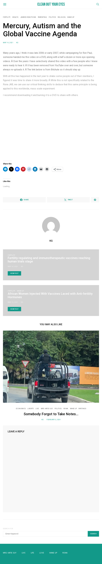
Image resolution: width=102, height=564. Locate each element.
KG (17, 42)
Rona (65, 553)
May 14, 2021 (8, 42)
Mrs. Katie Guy (47, 408)
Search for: (8, 528)
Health (15, 17)
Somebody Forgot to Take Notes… (51, 414)
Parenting (42, 17)
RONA (65, 408)
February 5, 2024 (54, 419)
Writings (82, 408)
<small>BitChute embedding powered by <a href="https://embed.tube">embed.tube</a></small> (51, 129)
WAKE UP (70, 17)
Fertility (6, 17)
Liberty (31, 408)
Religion (61, 17)
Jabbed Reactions (28, 17)
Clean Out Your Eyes (51, 4)
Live (37, 408)
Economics (21, 408)
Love (41, 553)
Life (32, 553)
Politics (52, 17)
